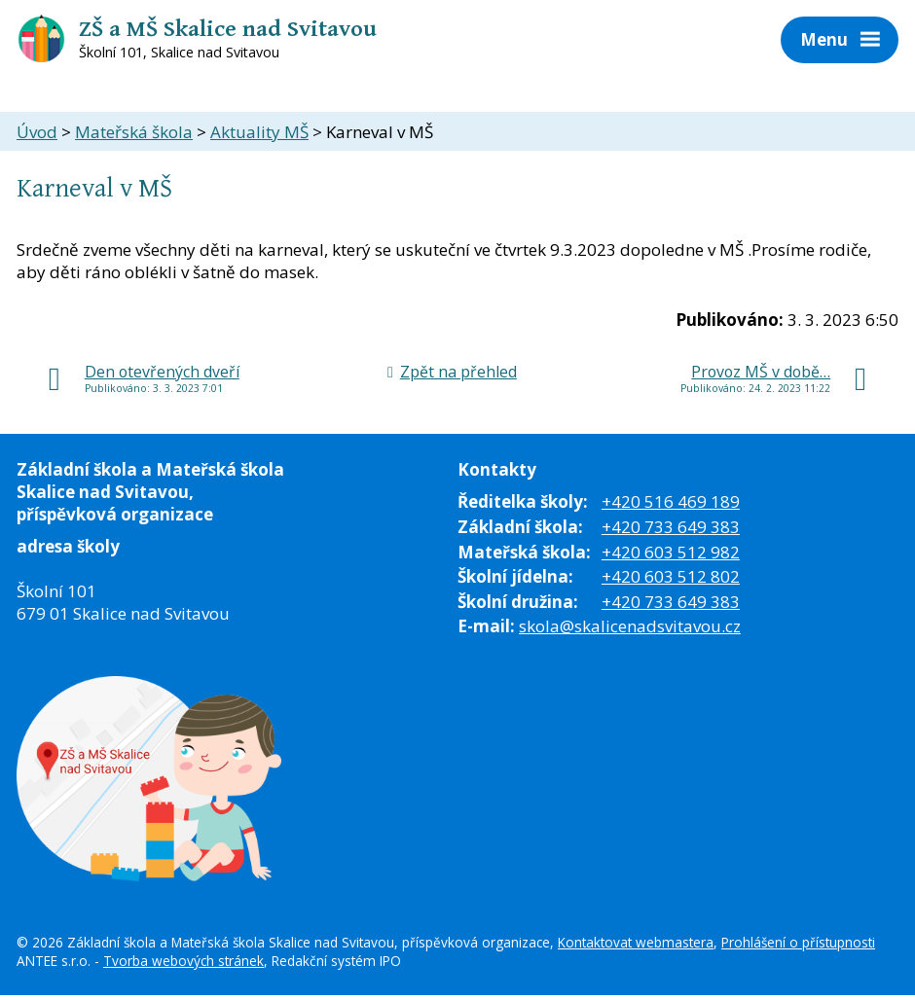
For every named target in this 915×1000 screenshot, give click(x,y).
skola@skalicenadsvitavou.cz (630, 626)
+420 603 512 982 (671, 552)
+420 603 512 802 (671, 576)
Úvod (37, 132)
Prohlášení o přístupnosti (798, 942)
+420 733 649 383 (671, 527)
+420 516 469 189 (671, 501)
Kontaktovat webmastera (636, 942)
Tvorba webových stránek (183, 960)
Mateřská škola (134, 132)
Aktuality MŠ (259, 132)
